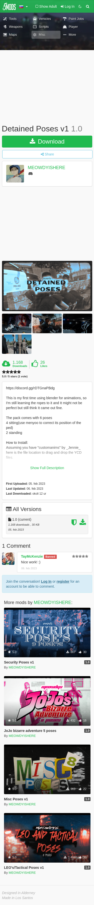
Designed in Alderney (18, 893)
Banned (50, 556)
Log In (46, 581)
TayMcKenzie (32, 556)
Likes (43, 365)
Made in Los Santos (17, 898)
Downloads (19, 365)
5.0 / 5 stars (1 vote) (15, 376)
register (62, 581)
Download (47, 141)
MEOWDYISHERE (46, 167)
